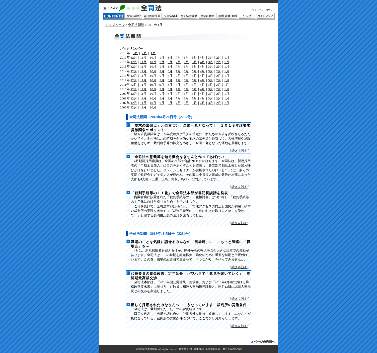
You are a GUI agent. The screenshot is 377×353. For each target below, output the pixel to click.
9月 (161, 57)
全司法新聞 (136, 25)
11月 (143, 57)
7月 (178, 57)
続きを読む (239, 151)
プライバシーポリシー (263, 10)
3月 (135, 53)
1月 (153, 53)
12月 (134, 57)
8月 (170, 57)
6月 (186, 57)
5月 (194, 57)
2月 (144, 53)
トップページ (115, 25)
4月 (202, 57)
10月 (153, 57)
